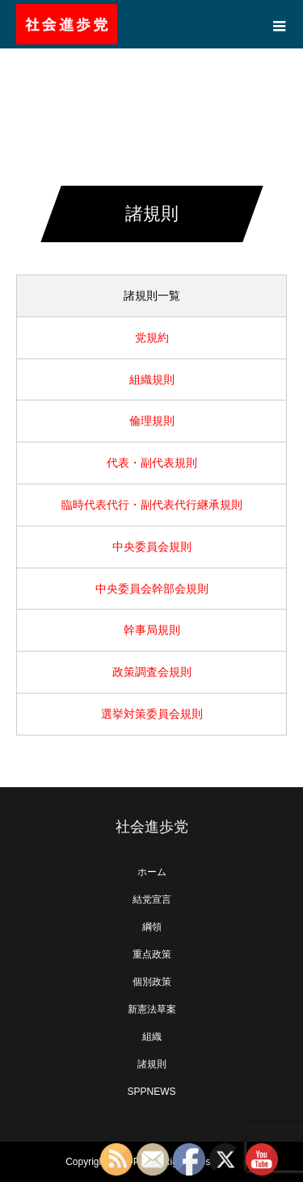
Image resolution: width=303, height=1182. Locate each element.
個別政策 (152, 981)
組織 (152, 1036)
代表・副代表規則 (152, 462)
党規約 (152, 337)
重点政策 (152, 954)
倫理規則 (152, 420)
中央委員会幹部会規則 (151, 588)
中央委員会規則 (151, 546)
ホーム (151, 872)
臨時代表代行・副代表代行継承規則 (151, 504)
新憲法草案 (152, 1009)
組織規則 (152, 379)
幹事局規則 (152, 629)
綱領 (152, 927)
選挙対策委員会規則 (152, 713)
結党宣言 (152, 899)
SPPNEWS (151, 1091)
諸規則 (151, 1064)
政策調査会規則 (151, 671)
